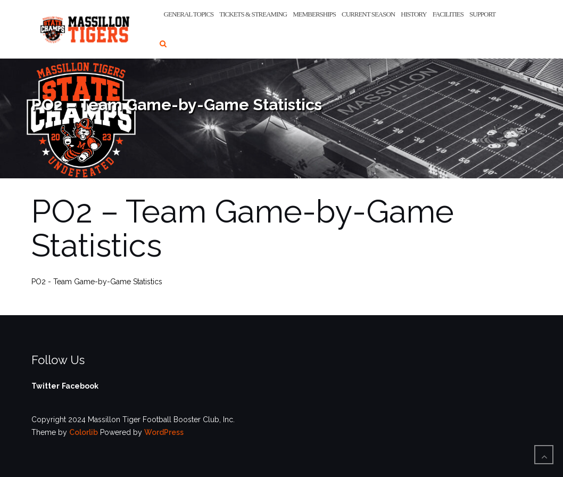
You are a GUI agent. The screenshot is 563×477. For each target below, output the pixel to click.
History (413, 14)
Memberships (314, 14)
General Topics (189, 14)
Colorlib (83, 432)
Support (482, 14)
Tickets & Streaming (253, 14)
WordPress (164, 432)
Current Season (368, 14)
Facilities (448, 14)
